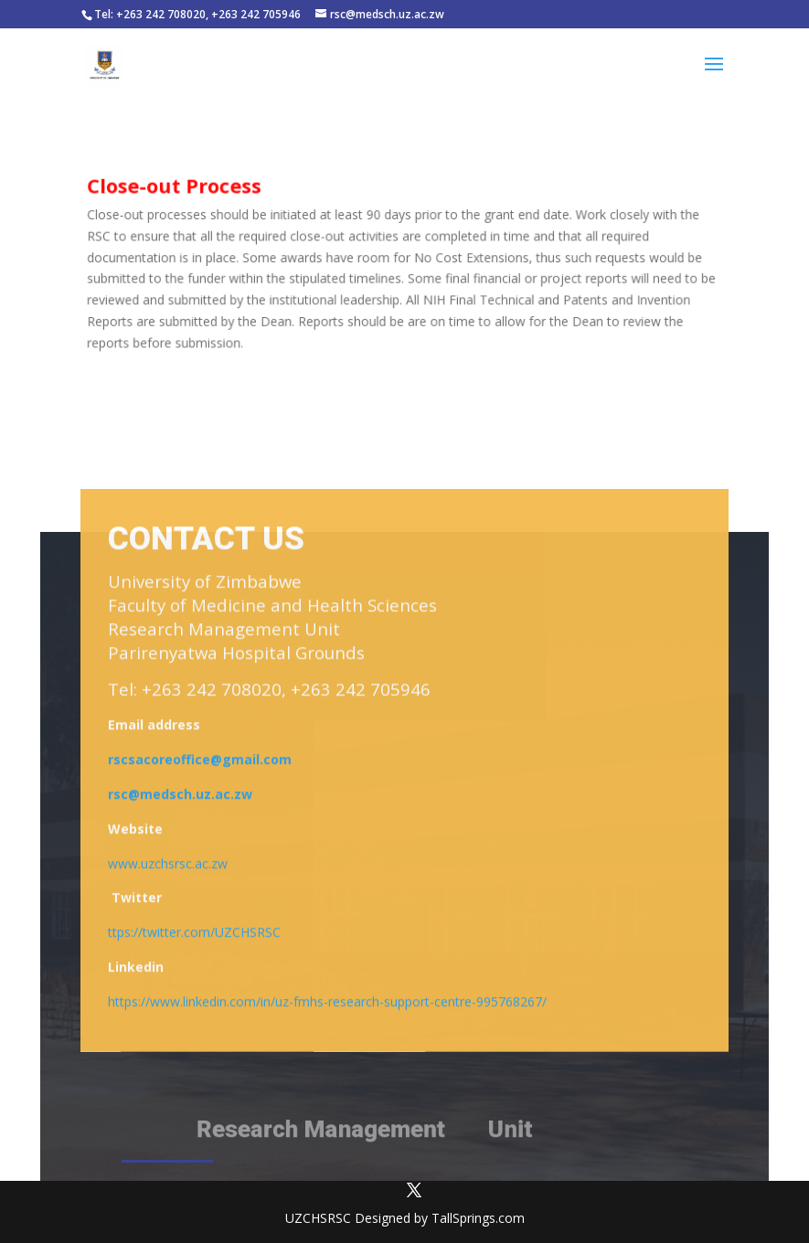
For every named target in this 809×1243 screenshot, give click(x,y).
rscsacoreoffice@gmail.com (200, 762)
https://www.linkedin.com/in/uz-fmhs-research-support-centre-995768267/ (327, 1004)
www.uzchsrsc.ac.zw (168, 866)
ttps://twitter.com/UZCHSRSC (194, 935)
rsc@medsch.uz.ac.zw (180, 797)
